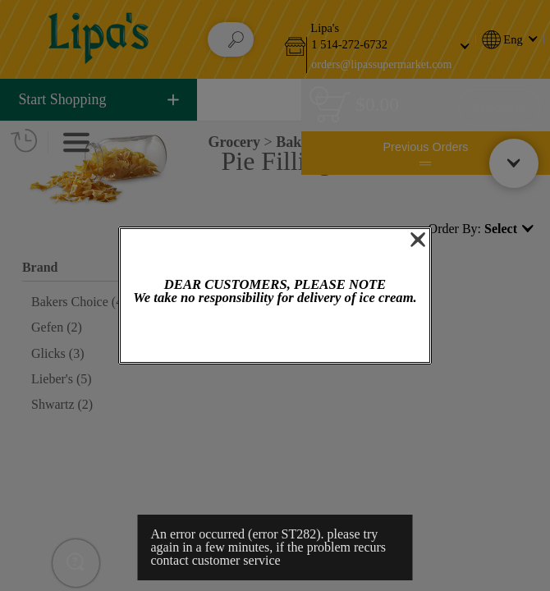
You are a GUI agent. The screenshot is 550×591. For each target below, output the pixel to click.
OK (275, 335)
